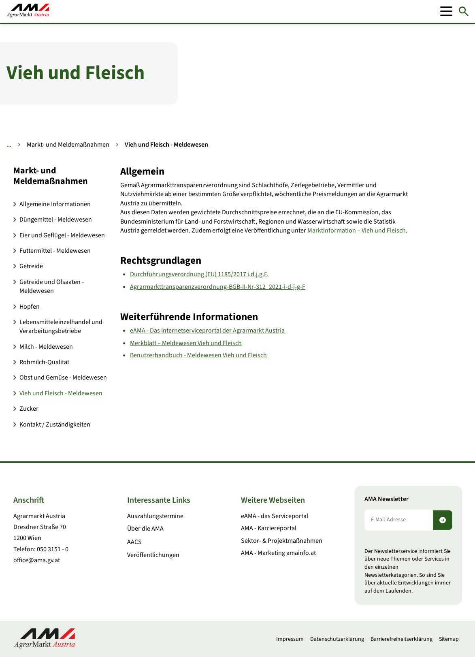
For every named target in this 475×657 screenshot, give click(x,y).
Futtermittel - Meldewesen (55, 250)
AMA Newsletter (386, 499)
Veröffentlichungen (153, 554)
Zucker (28, 408)
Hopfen (29, 306)
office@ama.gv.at (36, 560)
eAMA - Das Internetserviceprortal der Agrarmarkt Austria (208, 330)
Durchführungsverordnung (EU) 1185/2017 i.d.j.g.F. (199, 274)
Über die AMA (145, 528)
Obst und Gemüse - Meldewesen (63, 377)
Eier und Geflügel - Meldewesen (62, 235)
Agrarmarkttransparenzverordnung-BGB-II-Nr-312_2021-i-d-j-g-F (217, 286)
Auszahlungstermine (155, 516)
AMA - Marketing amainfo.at (278, 552)
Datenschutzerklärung (337, 639)
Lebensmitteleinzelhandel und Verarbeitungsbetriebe (60, 326)
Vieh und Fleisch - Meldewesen (60, 393)
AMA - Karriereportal (268, 528)
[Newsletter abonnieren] (442, 520)
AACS (134, 542)
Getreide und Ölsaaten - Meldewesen (51, 286)
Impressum (290, 639)
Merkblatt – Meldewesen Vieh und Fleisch (186, 343)
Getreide (31, 266)
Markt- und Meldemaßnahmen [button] (50, 176)
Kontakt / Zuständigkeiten (54, 424)
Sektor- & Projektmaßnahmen (281, 540)
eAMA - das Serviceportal (274, 516)
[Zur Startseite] (27, 11)
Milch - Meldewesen (46, 346)
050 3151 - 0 (52, 549)
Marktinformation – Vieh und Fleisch (356, 230)
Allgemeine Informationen (55, 204)
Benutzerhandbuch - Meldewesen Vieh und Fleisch (198, 355)
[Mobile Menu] (446, 11)
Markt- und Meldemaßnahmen (68, 144)
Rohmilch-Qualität (44, 362)
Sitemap (449, 639)
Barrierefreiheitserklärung (401, 639)
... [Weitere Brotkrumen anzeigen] (8, 144)
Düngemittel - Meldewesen (55, 219)
